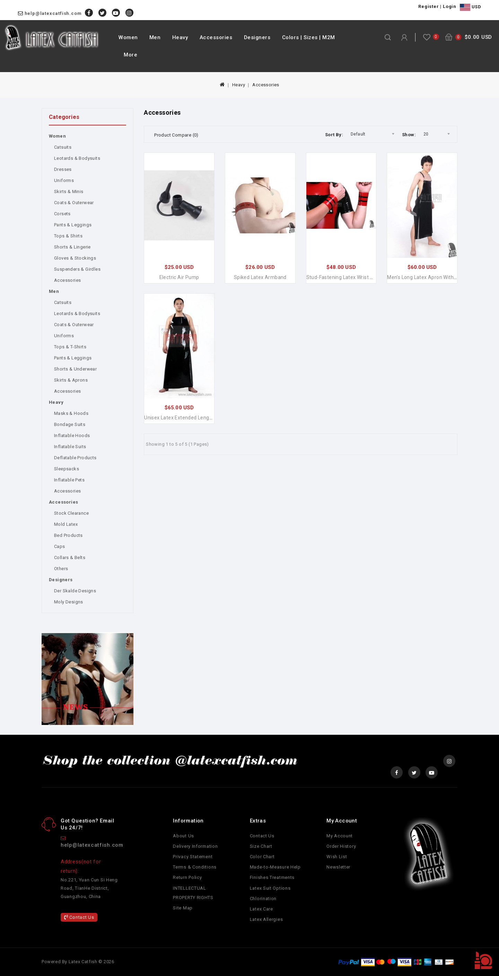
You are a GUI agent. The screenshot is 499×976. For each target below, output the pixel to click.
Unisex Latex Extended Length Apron (186, 417)
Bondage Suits (69, 424)
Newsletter (338, 867)
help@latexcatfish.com (53, 13)
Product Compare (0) (176, 135)
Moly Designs (68, 601)
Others (61, 568)
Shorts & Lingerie (72, 247)
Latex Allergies (266, 919)
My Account (339, 835)
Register (428, 6)
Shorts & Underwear (75, 369)
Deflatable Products (75, 457)
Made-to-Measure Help (275, 867)
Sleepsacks (66, 468)
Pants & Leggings (72, 224)
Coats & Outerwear (74, 202)
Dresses (63, 169)
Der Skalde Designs (75, 590)
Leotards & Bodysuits (77, 158)
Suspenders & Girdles (77, 269)
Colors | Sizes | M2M (308, 37)
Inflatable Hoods (72, 435)
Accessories (216, 37)
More (130, 55)
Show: (409, 134)
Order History (341, 846)
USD (470, 7)
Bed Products (68, 535)
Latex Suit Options (270, 888)
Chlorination (263, 898)
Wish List (336, 856)
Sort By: (334, 134)
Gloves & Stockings (75, 258)
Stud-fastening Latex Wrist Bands (345, 277)
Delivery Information (195, 846)
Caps (59, 546)
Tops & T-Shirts (70, 346)
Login (449, 6)
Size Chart (261, 846)
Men (155, 37)
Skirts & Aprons (71, 380)
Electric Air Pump (179, 277)
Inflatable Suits (70, 446)
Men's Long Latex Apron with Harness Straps (438, 277)
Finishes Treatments (272, 877)
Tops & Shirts (68, 235)
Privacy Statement (192, 856)
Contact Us (79, 917)
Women (128, 37)
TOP (483, 960)
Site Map (183, 907)
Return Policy (187, 877)
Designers (257, 37)
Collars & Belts (69, 557)
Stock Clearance (71, 513)
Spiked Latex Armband (260, 277)
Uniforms (64, 180)
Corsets (62, 213)
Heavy (180, 37)
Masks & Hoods (71, 413)
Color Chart (262, 856)
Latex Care (261, 909)
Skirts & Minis (69, 191)
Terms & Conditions (195, 867)
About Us (183, 835)
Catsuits (62, 147)
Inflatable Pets (69, 479)
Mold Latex (66, 524)
